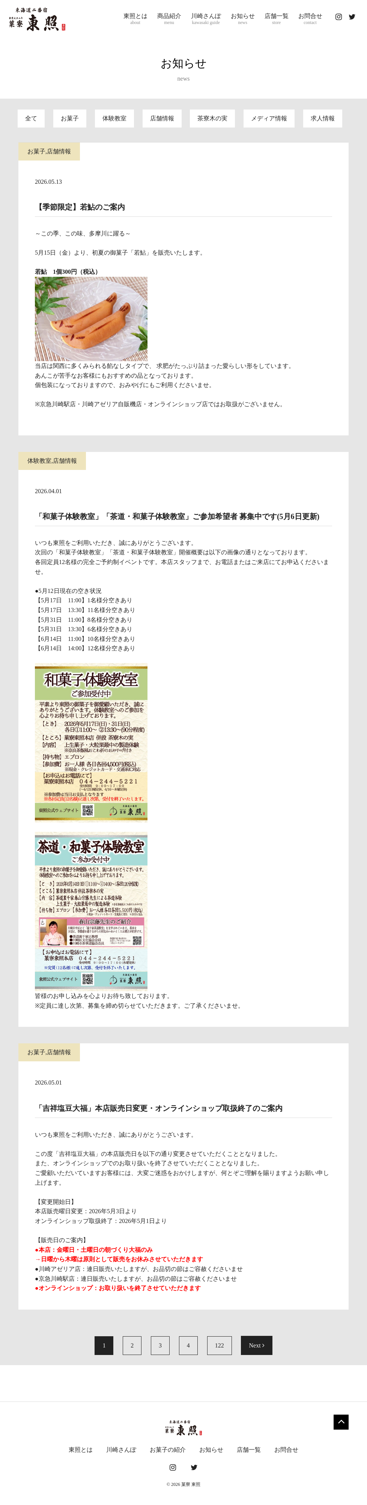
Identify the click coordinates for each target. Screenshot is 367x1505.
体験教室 (114, 118)
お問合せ (310, 19)
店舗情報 (162, 118)
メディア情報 (269, 118)
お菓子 (70, 118)
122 (219, 1345)
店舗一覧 (277, 19)
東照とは (135, 19)
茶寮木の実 (212, 118)
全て (31, 118)
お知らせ (243, 19)
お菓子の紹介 (168, 1449)
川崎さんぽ (206, 19)
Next (256, 1345)
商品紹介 (169, 19)
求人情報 (323, 118)
